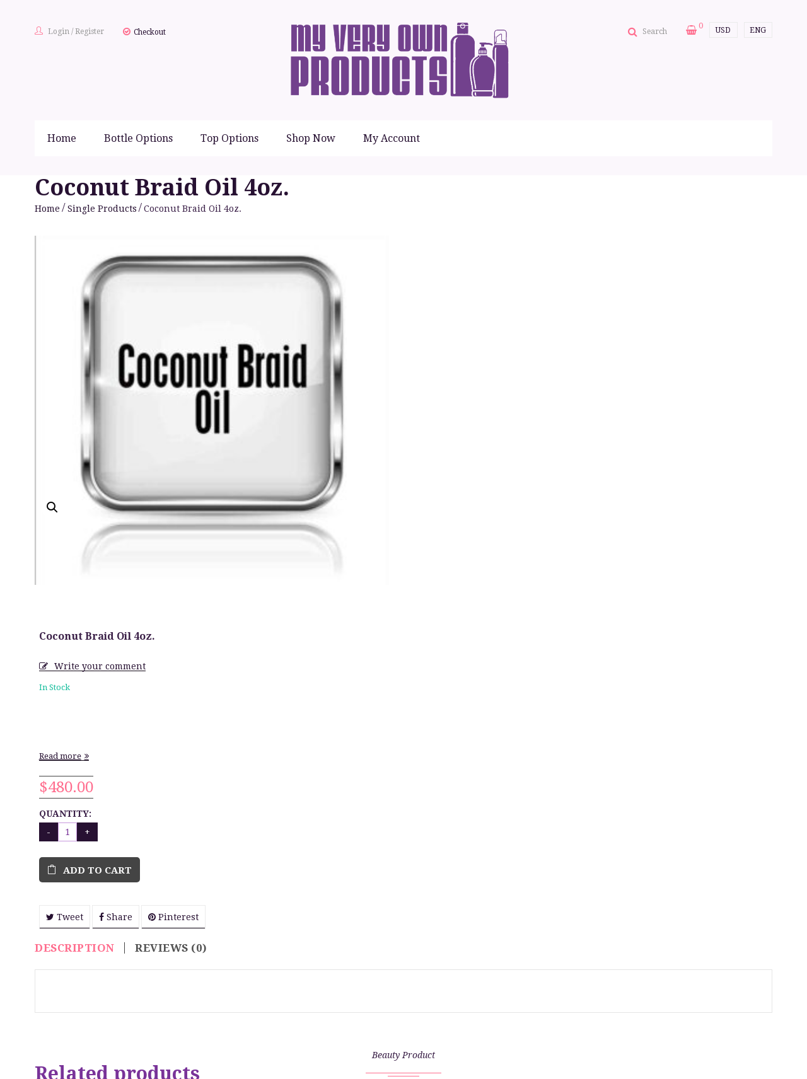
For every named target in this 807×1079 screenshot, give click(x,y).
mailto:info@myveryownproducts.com (372, 1068)
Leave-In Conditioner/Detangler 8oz (687, 998)
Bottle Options (138, 138)
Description (75, 623)
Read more (429, 375)
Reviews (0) (171, 623)
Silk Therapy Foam (309, 992)
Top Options (229, 138)
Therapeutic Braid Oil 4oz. (498, 992)
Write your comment (468, 285)
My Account (391, 138)
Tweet (433, 536)
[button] (52, 507)
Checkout (150, 32)
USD (723, 30)
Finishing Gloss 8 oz (120, 992)
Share (484, 536)
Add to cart (466, 489)
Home (61, 138)
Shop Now (310, 138)
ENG (758, 30)
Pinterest (542, 536)
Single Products (102, 209)
